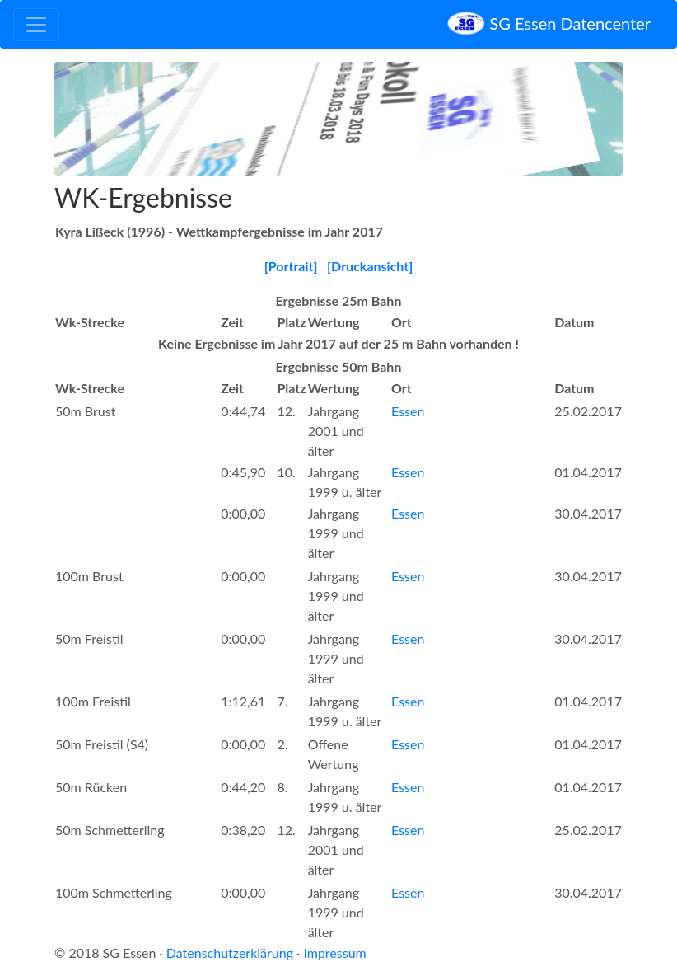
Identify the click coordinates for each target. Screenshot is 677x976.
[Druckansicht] (370, 266)
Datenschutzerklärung (229, 952)
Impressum (334, 952)
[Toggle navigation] (36, 24)
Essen (407, 411)
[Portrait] (291, 266)
